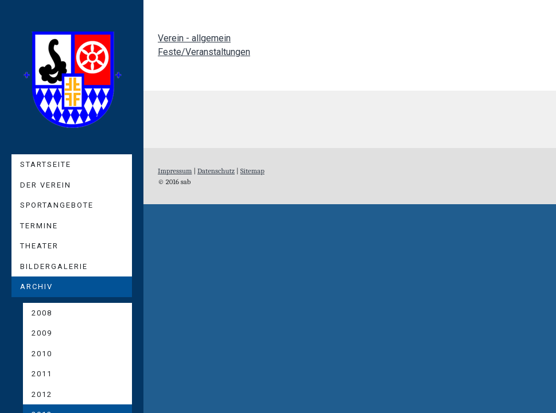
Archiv (36, 286)
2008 (42, 313)
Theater (39, 245)
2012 (42, 394)
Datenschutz (216, 170)
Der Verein (45, 185)
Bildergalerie (54, 266)
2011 (42, 373)
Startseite (45, 164)
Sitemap (252, 170)
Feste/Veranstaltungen (204, 51)
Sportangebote (57, 205)
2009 (42, 333)
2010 (42, 353)
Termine (39, 225)
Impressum (175, 170)
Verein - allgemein (194, 38)
